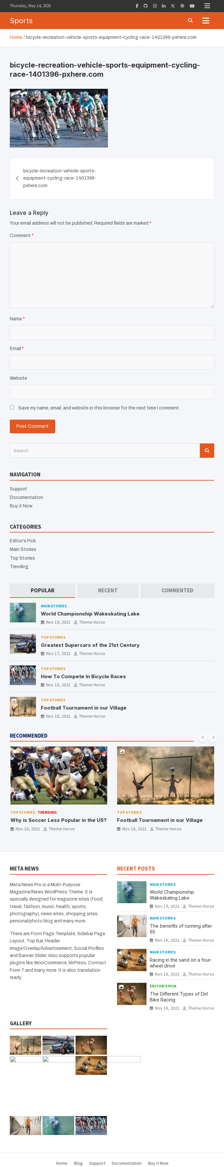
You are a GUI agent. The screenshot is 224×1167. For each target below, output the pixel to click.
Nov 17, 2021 (58, 653)
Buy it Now (21, 506)
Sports (21, 20)
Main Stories (23, 549)
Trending (19, 566)
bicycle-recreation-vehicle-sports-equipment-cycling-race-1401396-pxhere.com (59, 178)
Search (207, 450)
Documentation (26, 497)
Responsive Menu (207, 5)
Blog (78, 1123)
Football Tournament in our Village (84, 708)
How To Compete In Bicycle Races (83, 676)
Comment (22, 235)
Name (17, 318)
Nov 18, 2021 (58, 685)
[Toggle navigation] (206, 20)
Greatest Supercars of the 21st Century (90, 645)
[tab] (42, 591)
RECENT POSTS (136, 868)
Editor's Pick (23, 540)
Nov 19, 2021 (58, 622)
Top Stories (22, 558)
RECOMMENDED (28, 735)
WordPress (187, 1157)
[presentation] (203, 737)
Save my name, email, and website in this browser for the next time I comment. (99, 408)
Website (18, 378)
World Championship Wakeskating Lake (90, 614)
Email (17, 348)
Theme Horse (92, 622)
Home (61, 1123)
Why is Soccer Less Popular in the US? (58, 820)
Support (18, 489)
